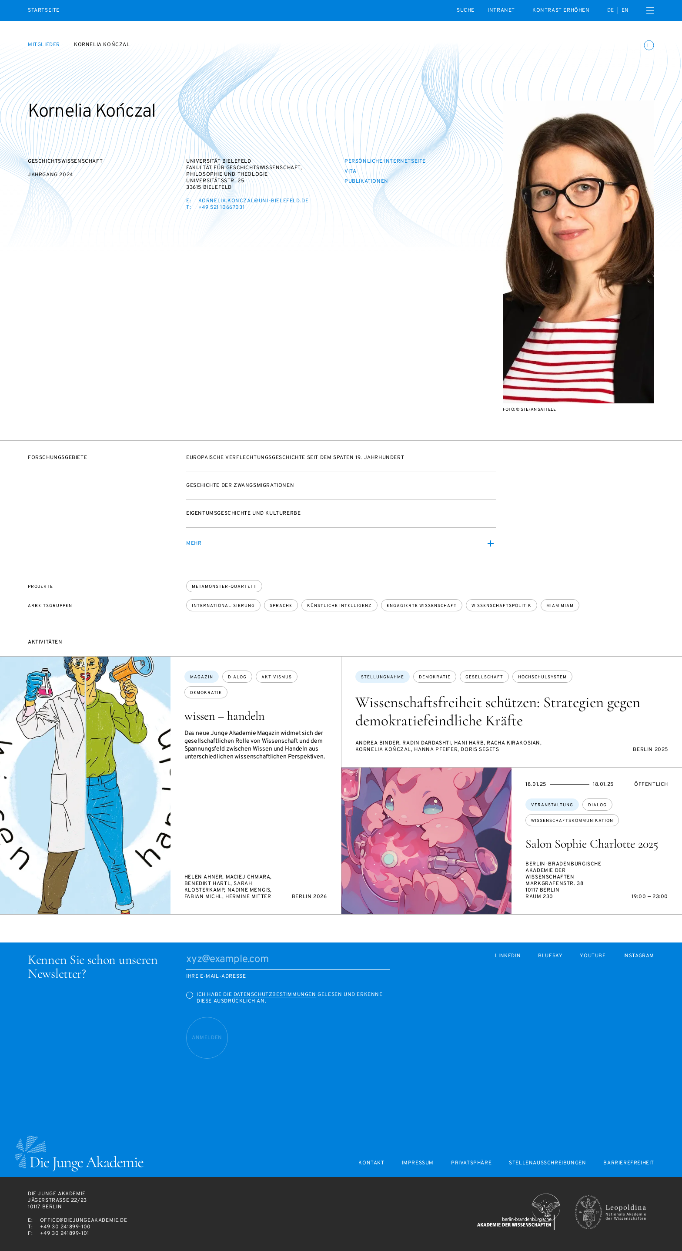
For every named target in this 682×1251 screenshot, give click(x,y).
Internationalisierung (223, 606)
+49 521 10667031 (221, 207)
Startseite (44, 10)
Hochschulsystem (542, 677)
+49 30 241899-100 (65, 1227)
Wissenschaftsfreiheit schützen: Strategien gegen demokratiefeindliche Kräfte (497, 711)
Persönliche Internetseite (385, 161)
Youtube (592, 956)
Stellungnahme (382, 677)
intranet (501, 10)
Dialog (237, 677)
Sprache (281, 606)
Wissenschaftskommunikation (572, 821)
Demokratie (206, 693)
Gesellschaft (484, 677)
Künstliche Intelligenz (339, 606)
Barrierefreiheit (628, 1163)
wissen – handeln (224, 715)
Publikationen (366, 181)
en (625, 10)
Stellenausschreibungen (547, 1163)
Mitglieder (44, 44)
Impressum (418, 1163)
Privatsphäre (471, 1163)
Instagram (638, 956)
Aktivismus (276, 677)
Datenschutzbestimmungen (275, 994)
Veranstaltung (552, 805)
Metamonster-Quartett (224, 587)
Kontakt (371, 1163)
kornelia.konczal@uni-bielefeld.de (253, 201)
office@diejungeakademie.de (83, 1220)
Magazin (201, 677)
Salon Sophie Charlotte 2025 (591, 843)
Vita (350, 171)
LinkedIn (508, 956)
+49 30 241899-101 (64, 1233)
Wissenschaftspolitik (501, 606)
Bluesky (550, 956)
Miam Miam (560, 606)
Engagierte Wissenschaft (422, 606)
